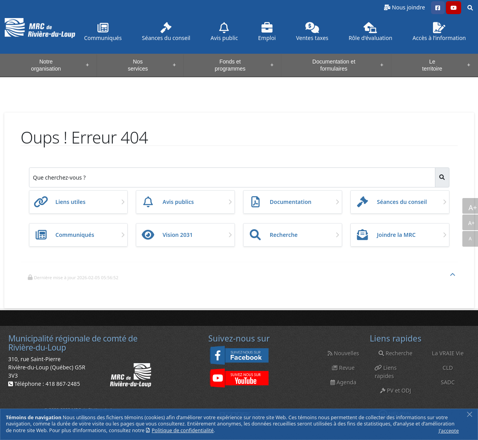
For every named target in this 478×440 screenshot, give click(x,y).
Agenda (343, 382)
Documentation (291, 202)
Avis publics (178, 202)
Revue (343, 367)
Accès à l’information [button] (439, 32)
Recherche (284, 235)
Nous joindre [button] (408, 7)
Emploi (267, 32)
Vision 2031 (177, 235)
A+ (472, 207)
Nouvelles (343, 353)
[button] (438, 8)
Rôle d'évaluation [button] (370, 32)
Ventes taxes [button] (312, 32)
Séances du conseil (402, 202)
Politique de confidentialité (183, 430)
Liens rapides (386, 372)
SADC (448, 382)
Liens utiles (71, 202)
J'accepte (449, 430)
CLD (448, 367)
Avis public (224, 32)
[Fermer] (470, 414)
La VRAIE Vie (448, 353)
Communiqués (103, 32)
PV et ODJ (395, 390)
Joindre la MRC (396, 235)
